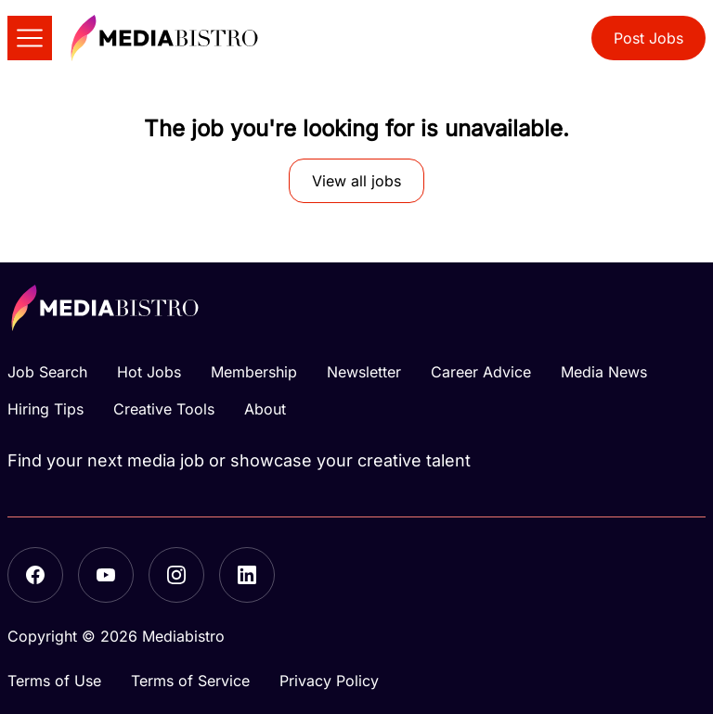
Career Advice (481, 372)
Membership (254, 372)
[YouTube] (106, 575)
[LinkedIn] (247, 575)
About (265, 409)
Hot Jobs (149, 372)
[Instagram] (176, 575)
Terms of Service (190, 680)
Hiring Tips (45, 409)
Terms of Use (54, 680)
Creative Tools (163, 409)
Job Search (47, 372)
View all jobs (356, 181)
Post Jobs (648, 38)
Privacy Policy (329, 680)
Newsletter (364, 372)
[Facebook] (35, 575)
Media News (604, 372)
